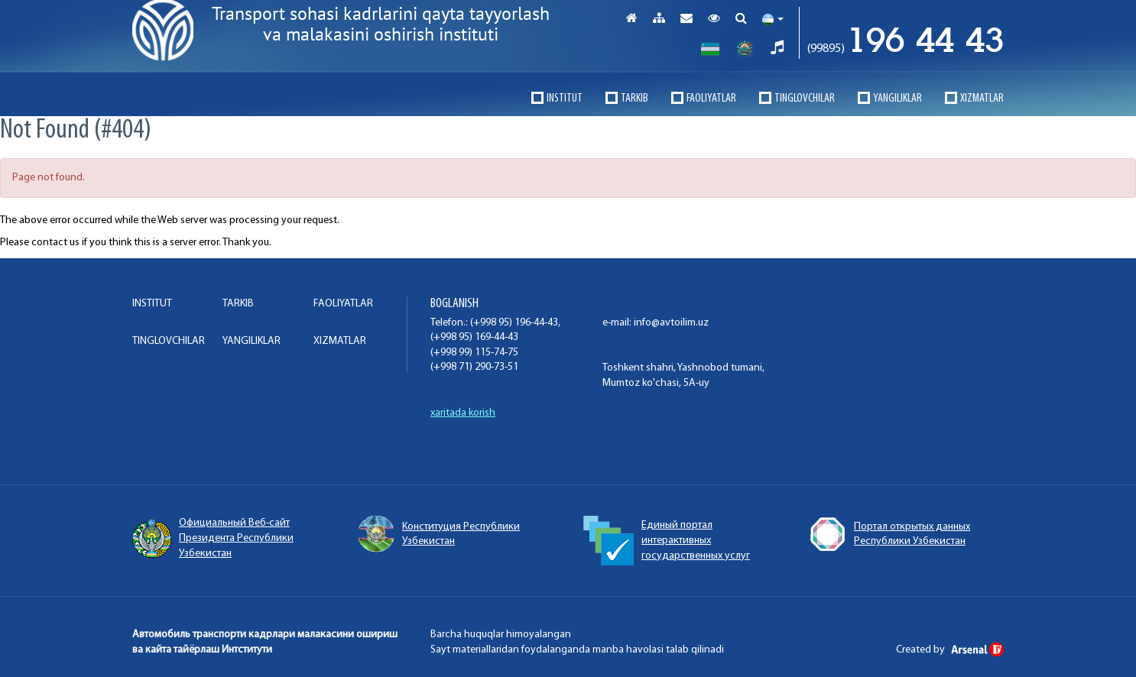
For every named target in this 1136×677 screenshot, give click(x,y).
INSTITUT (565, 98)
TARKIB (634, 98)
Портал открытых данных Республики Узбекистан (889, 534)
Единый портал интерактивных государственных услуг (666, 540)
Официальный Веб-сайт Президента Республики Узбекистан (213, 538)
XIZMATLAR (982, 98)
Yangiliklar (897, 98)
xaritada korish (462, 413)
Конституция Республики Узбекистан (439, 534)
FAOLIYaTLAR (711, 98)
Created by (950, 650)
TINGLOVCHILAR (804, 98)
